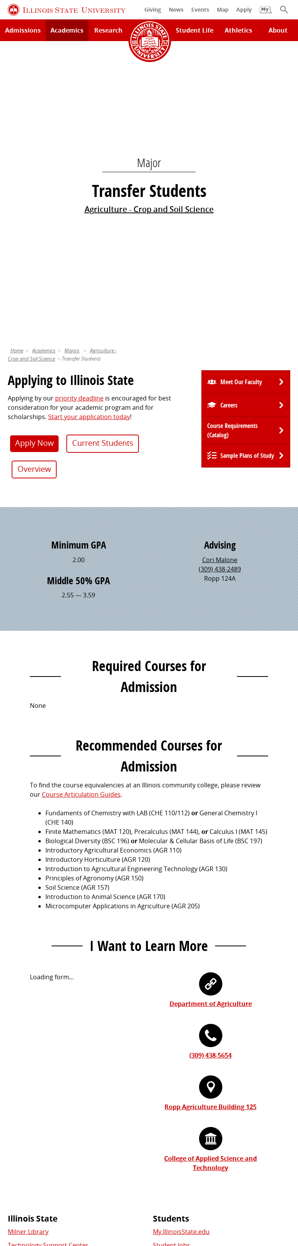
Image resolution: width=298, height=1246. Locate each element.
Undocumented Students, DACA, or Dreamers (220, 997)
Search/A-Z (24, 984)
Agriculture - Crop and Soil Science (149, 65)
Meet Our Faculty (241, 93)
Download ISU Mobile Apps (47, 1025)
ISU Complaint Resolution (135, 1195)
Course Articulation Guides (81, 506)
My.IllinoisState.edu (181, 943)
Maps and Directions (38, 970)
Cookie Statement (102, 1186)
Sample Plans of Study (247, 167)
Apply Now (34, 154)
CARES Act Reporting (251, 1195)
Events (17, 1088)
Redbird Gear (27, 1074)
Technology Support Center (48, 957)
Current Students (102, 154)
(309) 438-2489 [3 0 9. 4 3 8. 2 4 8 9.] (220, 280)
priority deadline (79, 109)
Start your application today (89, 128)
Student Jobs (171, 957)
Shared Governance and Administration (211, 1124)
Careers (228, 116)
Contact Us (220, 1172)
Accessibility (196, 1195)
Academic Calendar (36, 997)
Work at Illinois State (183, 1060)
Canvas (163, 984)
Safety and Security (36, 1011)
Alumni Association (36, 1060)
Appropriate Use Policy (228, 1186)
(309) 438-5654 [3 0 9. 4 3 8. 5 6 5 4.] (210, 767)
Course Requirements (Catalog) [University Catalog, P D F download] (232, 142)
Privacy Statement (42, 1186)
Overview (34, 180)
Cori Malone (219, 271)
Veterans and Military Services (197, 1011)
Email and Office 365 (182, 1088)
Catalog (164, 970)
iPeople (164, 1074)
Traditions (23, 1115)
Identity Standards (161, 1186)
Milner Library (28, 943)
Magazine (21, 1101)
